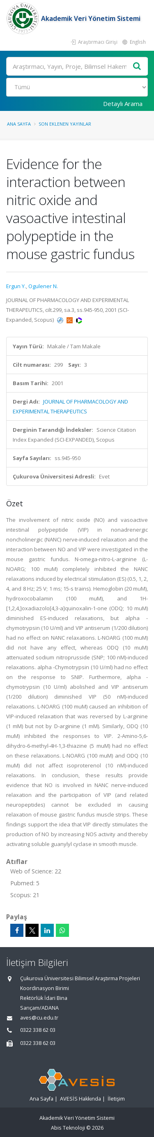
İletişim (116, 1098)
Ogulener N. (43, 286)
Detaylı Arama (123, 103)
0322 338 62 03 (37, 1029)
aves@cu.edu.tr (39, 1017)
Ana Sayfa (19, 124)
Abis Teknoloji (68, 1127)
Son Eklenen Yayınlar (65, 124)
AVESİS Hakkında (80, 1098)
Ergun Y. (16, 286)
